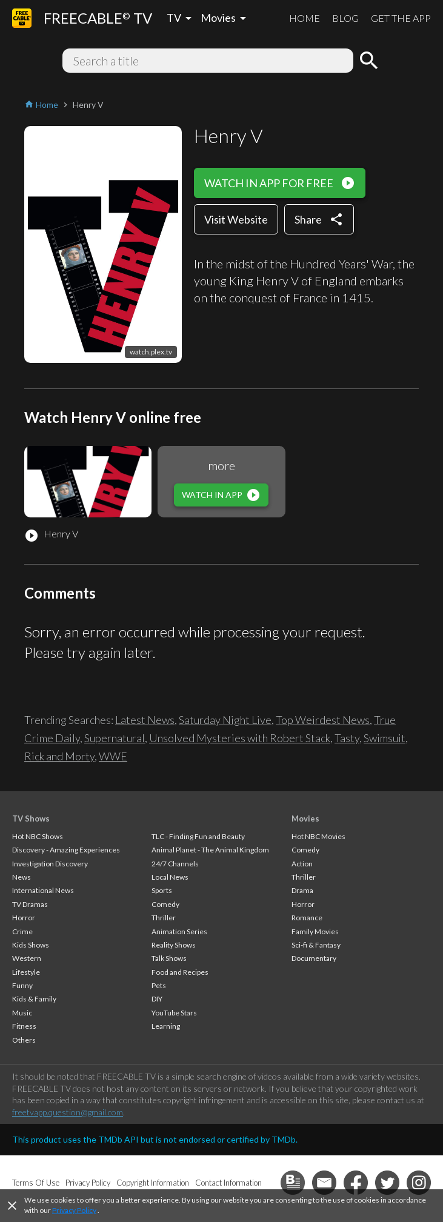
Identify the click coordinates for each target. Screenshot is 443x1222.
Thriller (164, 917)
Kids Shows (30, 944)
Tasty (347, 738)
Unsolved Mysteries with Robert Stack (239, 738)
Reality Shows (174, 944)
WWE (113, 756)
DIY (157, 998)
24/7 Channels (175, 863)
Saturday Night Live (225, 719)
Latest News (145, 719)
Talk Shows (169, 958)
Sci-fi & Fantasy (316, 944)
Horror (23, 917)
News (21, 877)
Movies (305, 818)
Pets (159, 985)
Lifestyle (26, 972)
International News (43, 890)
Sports (162, 890)
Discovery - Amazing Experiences (66, 849)
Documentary (313, 958)
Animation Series (179, 931)
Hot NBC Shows (37, 836)
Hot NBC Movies (318, 836)
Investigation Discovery (50, 863)
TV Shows (31, 818)
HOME (304, 18)
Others (24, 1039)
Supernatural (114, 738)
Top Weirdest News (323, 719)
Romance (306, 917)
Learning (166, 1026)
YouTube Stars (174, 1012)
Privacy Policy (74, 1210)
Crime (22, 931)
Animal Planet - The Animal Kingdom (210, 849)
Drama (302, 890)
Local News (170, 877)
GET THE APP (401, 18)
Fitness (24, 1026)
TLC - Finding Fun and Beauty (198, 836)
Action (302, 863)
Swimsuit (384, 738)
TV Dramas (30, 904)
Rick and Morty (59, 756)
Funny (22, 985)
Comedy (165, 904)
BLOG (345, 18)
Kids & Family (34, 998)
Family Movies (315, 931)
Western (26, 958)
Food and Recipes (180, 972)
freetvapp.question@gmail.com (67, 1112)
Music (22, 1012)
